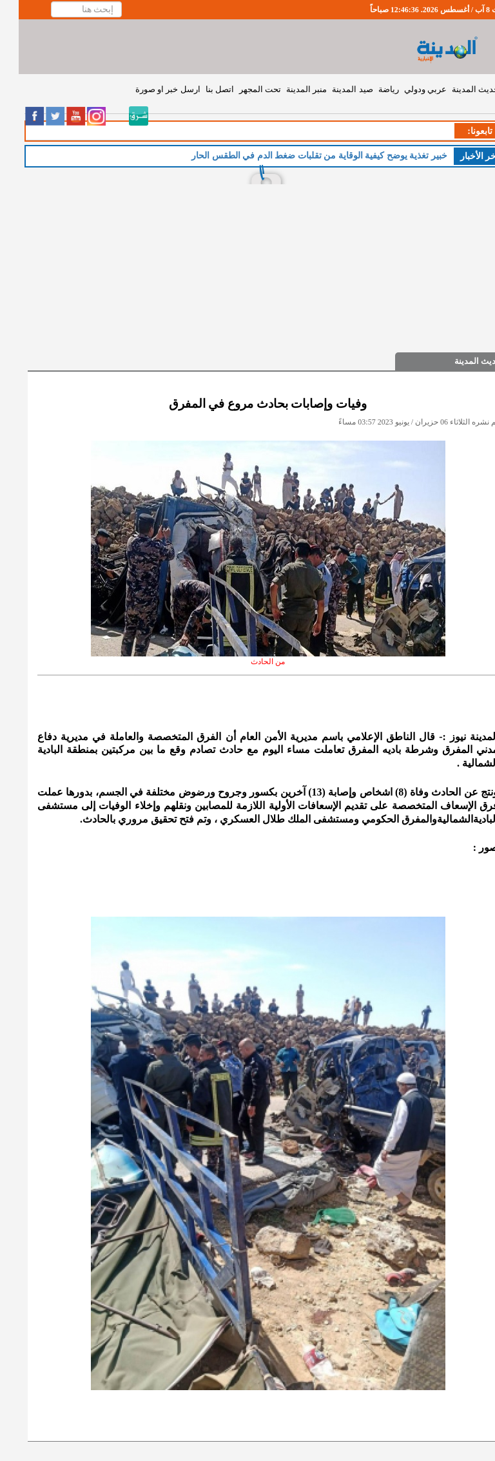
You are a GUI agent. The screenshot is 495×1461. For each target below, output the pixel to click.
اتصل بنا (201, 89)
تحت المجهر (241, 89)
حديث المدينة (456, 89)
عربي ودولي (406, 89)
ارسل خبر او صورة (149, 89)
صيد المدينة (333, 89)
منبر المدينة (287, 89)
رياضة (370, 89)
